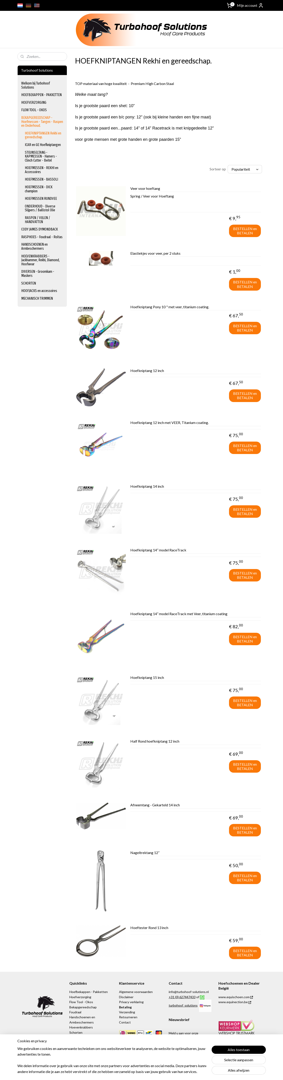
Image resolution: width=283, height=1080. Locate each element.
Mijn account (250, 5)
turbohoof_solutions (183, 1005)
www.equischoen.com (235, 997)
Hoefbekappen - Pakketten (88, 992)
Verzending (127, 1012)
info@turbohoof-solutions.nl (189, 992)
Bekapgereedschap (83, 1007)
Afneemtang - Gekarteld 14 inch (155, 805)
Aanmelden (181, 1050)
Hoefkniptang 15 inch (147, 677)
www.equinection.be (234, 1002)
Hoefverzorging (80, 997)
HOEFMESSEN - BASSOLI (41, 179)
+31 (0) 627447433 (182, 997)
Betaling (125, 1007)
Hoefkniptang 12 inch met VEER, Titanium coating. (169, 422)
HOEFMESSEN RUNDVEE (41, 198)
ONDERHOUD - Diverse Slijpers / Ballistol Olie (40, 208)
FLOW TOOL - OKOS (34, 110)
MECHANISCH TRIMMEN (37, 298)
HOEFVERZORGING (33, 102)
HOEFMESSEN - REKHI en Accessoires (41, 170)
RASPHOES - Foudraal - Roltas (42, 237)
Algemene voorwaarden (136, 992)
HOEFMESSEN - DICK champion (38, 189)
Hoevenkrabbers (81, 1027)
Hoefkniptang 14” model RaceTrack (158, 550)
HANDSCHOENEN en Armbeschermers (34, 246)
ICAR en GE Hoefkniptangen (43, 145)
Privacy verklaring (131, 1002)
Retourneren (128, 1017)
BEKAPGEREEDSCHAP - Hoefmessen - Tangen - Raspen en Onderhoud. (42, 121)
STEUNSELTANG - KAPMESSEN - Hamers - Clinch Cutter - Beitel (41, 156)
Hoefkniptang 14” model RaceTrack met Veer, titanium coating (178, 614)
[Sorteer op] (245, 169)
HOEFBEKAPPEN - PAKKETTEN (41, 95)
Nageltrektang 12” (144, 852)
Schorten (75, 1032)
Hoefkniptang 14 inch (147, 486)
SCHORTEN (28, 283)
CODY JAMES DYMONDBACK (39, 229)
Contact (125, 1022)
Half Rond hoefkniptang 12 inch (154, 741)
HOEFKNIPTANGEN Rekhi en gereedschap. (43, 135)
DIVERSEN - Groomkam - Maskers (37, 273)
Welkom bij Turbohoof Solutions (35, 85)
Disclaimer (126, 997)
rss (167, 1071)
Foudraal (75, 1012)
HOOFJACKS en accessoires (39, 291)
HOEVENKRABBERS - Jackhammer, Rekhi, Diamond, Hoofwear (40, 260)
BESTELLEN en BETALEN (245, 230)
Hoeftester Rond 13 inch (149, 927)
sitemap (159, 1071)
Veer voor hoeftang (145, 188)
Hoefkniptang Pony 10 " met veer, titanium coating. (169, 307)
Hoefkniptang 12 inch (147, 370)
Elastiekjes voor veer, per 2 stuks (155, 253)
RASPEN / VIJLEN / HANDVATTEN (37, 220)
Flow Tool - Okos (81, 1002)
